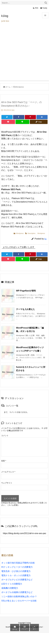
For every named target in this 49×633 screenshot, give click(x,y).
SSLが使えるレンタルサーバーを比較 (19, 601)
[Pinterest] (30, 117)
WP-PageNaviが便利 (26, 291)
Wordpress (20, 87)
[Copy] (39, 122)
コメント (4, 435)
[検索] (46, 3)
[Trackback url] (24, 533)
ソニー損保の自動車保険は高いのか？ (19, 596)
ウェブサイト (6, 483)
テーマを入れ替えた (25, 309)
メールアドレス (8, 472)
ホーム (7, 87)
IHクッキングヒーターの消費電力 (17, 567)
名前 (3, 461)
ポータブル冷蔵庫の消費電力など (17, 592)
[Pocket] (8, 122)
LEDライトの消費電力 (11, 584)
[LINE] (22, 122)
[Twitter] (7, 117)
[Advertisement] (24, 54)
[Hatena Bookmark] (42, 117)
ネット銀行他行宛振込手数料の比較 (18, 563)
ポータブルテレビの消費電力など (17, 580)
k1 (45, 239)
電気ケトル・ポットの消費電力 (16, 575)
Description (31, 233)
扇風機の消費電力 (9, 588)
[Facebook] (18, 117)
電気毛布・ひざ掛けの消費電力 (16, 571)
